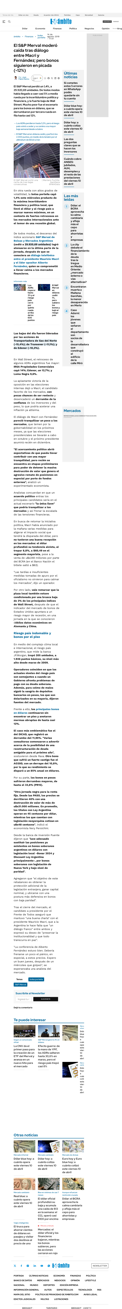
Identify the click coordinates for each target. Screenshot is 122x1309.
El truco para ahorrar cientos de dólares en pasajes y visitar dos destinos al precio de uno (23, 1235)
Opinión (106, 28)
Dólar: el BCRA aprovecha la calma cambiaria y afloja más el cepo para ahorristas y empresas (77, 223)
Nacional (19, 1285)
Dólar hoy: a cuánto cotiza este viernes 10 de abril (73, 127)
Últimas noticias (38, 1275)
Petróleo (67, 15)
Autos (48, 1289)
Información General (26, 1289)
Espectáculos (65, 1289)
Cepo (78, 15)
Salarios (101, 15)
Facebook (21, 1266)
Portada (19, 1275)
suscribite (107, 21)
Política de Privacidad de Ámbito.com (56, 1294)
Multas (45, 1299)
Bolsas (75, 416)
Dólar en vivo (23, 15)
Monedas (68, 416)
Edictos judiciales (24, 1299)
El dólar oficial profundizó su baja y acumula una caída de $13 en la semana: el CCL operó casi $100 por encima (48, 1209)
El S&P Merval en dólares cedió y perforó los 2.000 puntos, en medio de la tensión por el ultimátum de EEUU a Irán (37, 137)
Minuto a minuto (47, 1226)
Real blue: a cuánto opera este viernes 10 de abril (23, 1201)
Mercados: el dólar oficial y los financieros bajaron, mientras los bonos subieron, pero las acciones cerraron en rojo (48, 1241)
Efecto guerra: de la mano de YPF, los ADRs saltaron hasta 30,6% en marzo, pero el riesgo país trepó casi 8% (49, 1056)
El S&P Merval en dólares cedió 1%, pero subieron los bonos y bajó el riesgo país (56, 300)
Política (73, 28)
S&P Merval (20, 984)
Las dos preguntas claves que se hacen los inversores (72, 145)
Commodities (83, 416)
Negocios (89, 28)
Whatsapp (49, 1266)
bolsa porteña (41, 36)
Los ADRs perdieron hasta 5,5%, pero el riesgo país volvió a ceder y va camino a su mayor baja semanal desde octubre (37, 126)
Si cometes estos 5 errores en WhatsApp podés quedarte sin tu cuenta (73, 90)
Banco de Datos (23, 1280)
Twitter (15, 1266)
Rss (99, 1289)
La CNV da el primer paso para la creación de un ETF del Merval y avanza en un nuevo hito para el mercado (24, 1056)
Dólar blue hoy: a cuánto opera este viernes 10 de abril (73, 110)
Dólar (25, 28)
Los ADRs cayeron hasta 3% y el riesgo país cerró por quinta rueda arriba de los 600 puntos (32, 303)
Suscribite (45, 999)
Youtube (41, 1266)
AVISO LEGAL (90, 1294)
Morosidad (89, 15)
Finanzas (57, 28)
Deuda (36, 15)
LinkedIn (35, 1266)
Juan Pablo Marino (23, 78)
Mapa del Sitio (22, 1294)
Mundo (34, 1285)
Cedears (92, 416)
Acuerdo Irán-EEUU (51, 15)
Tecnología (85, 1289)
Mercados (43, 1280)
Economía (40, 28)
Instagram (28, 1266)
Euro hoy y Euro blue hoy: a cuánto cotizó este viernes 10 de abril (72, 1165)
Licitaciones (61, 1299)
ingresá (116, 21)
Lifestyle (90, 1280)
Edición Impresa (69, 1285)
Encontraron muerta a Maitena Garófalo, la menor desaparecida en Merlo (79, 296)
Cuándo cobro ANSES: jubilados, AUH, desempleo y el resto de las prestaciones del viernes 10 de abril (72, 171)
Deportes (49, 1285)
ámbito (17, 37)
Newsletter (116, 28)
